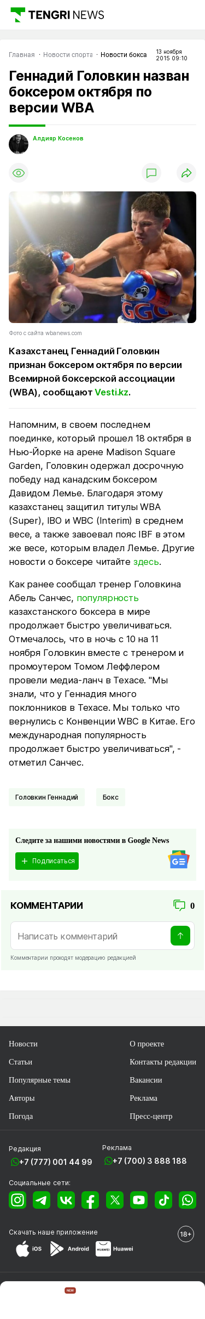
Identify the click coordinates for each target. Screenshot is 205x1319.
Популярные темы (40, 1079)
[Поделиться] (186, 173)
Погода (21, 1116)
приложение (77, 1232)
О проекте (147, 1043)
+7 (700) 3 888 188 (150, 1160)
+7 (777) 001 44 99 (55, 1162)
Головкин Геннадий (46, 797)
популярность (108, 597)
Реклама (143, 1098)
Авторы (22, 1098)
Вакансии (146, 1079)
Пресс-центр (151, 1116)
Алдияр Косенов (58, 138)
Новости (23, 1043)
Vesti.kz (111, 392)
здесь (146, 561)
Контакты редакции (163, 1061)
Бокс (111, 797)
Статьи (20, 1061)
